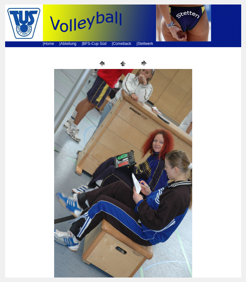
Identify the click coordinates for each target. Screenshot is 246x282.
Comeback (122, 43)
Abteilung (68, 43)
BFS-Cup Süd (94, 43)
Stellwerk (145, 43)
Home (49, 43)
